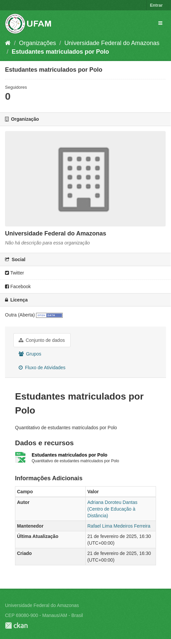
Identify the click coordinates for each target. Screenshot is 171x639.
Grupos (30, 354)
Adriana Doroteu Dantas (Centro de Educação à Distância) (112, 509)
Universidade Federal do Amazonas (111, 43)
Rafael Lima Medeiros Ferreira (118, 526)
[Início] (8, 43)
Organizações (37, 43)
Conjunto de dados (42, 340)
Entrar (156, 5)
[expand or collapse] (160, 23)
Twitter (14, 272)
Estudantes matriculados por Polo (60, 51)
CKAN (16, 625)
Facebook (18, 286)
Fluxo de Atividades (42, 367)
